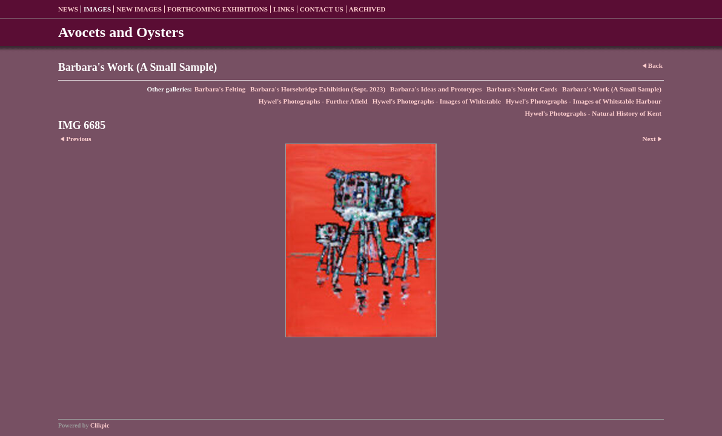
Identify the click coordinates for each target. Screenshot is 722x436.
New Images (139, 9)
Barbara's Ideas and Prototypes (436, 89)
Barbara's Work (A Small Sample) (611, 89)
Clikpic (99, 425)
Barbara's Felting (219, 89)
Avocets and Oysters (121, 32)
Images (97, 9)
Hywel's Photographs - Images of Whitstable (437, 101)
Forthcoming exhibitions (217, 9)
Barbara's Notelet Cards (521, 89)
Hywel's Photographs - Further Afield (313, 101)
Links (283, 9)
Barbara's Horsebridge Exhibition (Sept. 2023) (317, 89)
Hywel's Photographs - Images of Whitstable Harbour (583, 101)
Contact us (321, 9)
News (68, 9)
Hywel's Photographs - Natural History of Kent (593, 113)
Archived (367, 9)
